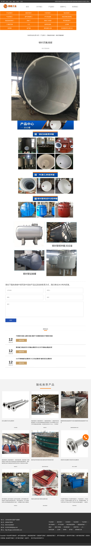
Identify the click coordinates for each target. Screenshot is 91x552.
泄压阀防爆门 (27, 20)
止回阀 (9, 24)
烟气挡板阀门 (9, 16)
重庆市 (14, 1)
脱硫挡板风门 (45, 424)
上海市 (10, 1)
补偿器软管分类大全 (82, 24)
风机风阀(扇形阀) (45, 16)
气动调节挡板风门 (74, 503)
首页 (27, 6)
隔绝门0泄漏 (9, 20)
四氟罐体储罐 (51, 31)
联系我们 (75, 6)
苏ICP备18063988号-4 (37, 536)
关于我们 (39, 6)
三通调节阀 (45, 20)
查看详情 (21, 336)
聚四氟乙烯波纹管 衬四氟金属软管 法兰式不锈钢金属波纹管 (34, 343)
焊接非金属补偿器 (45, 503)
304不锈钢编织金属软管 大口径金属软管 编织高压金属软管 (34, 355)
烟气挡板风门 (15, 503)
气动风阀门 (82, 13)
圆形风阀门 (27, 13)
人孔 (63, 20)
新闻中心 (63, 6)
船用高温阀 (82, 20)
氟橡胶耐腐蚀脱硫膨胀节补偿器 (74, 424)
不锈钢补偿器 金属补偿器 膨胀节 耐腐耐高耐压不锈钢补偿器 (34, 332)
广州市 (21, 1)
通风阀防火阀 (64, 24)
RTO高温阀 (27, 16)
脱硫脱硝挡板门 (63, 16)
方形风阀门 (45, 13)
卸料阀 (27, 24)
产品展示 (51, 6)
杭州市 (17, 1)
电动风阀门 (64, 13)
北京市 (7, 1)
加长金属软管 (15, 424)
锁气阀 (45, 24)
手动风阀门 (9, 13)
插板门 (82, 16)
